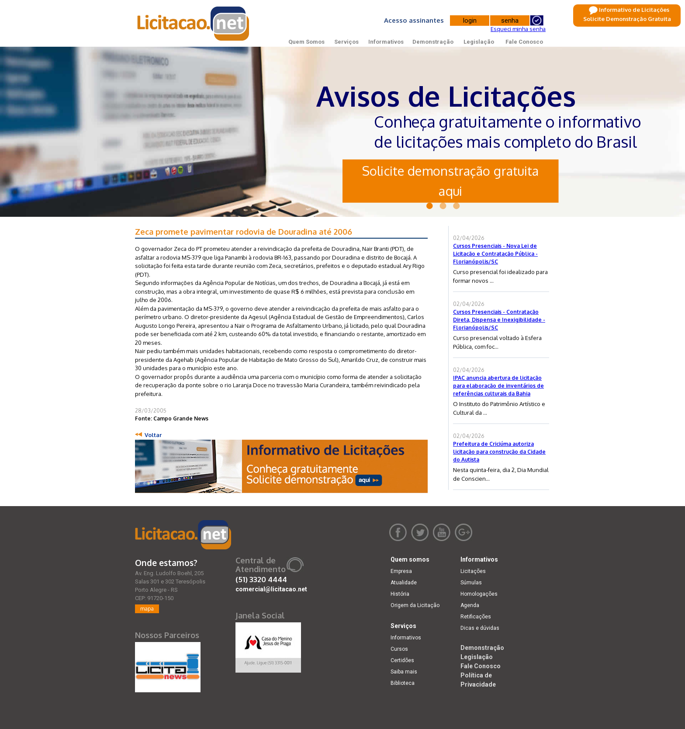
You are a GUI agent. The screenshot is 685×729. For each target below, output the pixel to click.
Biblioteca (403, 683)
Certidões (402, 660)
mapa (147, 608)
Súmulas (471, 583)
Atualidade (404, 583)
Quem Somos (306, 41)
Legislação (479, 41)
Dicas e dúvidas (479, 628)
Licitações (473, 571)
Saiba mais (404, 672)
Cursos (399, 649)
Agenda (469, 605)
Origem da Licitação (415, 605)
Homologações (479, 594)
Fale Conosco (524, 41)
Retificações (475, 617)
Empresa (401, 571)
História (400, 594)
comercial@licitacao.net (271, 589)
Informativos (386, 41)
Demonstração (432, 41)
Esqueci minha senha (518, 28)
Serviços (346, 41)
